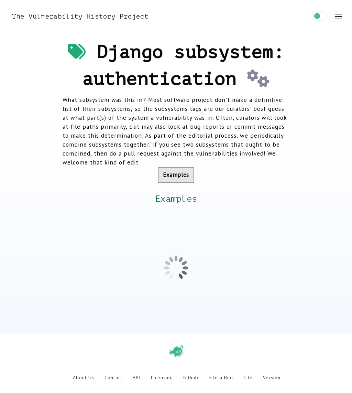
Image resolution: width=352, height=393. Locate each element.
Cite (248, 377)
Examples (176, 175)
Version (271, 377)
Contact (113, 377)
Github (190, 377)
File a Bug (221, 377)
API (137, 377)
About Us (83, 377)
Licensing (162, 377)
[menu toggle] (338, 16)
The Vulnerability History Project (80, 16)
